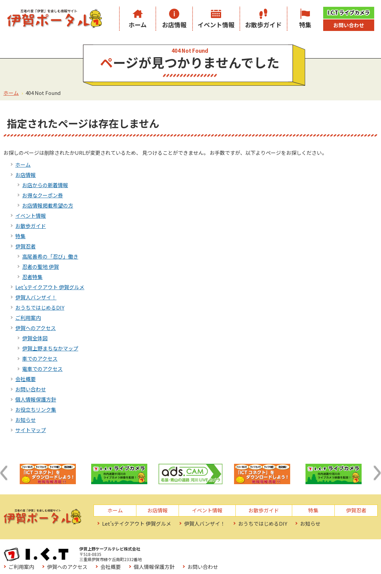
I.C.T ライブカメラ (349, 12)
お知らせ (25, 419)
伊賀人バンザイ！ (35, 297)
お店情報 (174, 24)
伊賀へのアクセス (35, 327)
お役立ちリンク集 (35, 409)
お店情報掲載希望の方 (47, 205)
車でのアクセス (39, 358)
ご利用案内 (28, 317)
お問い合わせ (348, 25)
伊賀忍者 (25, 246)
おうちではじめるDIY (39, 307)
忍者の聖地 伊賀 (40, 266)
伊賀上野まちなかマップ (50, 348)
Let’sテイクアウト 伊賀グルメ (49, 287)
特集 (305, 24)
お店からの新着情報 (45, 184)
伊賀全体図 (35, 338)
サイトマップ (30, 429)
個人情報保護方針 (35, 399)
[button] (3, 472)
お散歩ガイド (263, 24)
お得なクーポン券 (42, 195)
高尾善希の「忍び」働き (50, 256)
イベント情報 (216, 24)
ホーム (138, 24)
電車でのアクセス (42, 368)
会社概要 (25, 378)
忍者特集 (32, 276)
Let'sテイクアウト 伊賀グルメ (136, 523)
